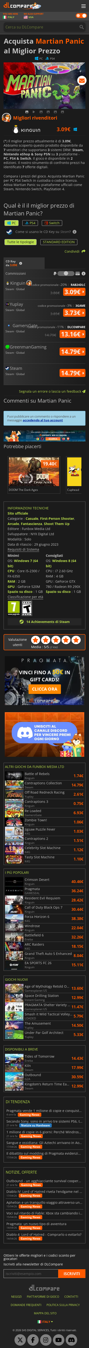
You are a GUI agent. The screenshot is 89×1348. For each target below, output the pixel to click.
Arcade (13, 523)
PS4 (30, 223)
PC (11, 223)
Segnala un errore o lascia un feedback (52, 391)
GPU (11, 586)
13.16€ (72, 334)
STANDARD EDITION (59, 242)
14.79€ (72, 352)
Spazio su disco (20, 591)
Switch (52, 223)
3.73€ (74, 313)
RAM (11, 581)
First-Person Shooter (57, 518)
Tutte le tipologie (20, 242)
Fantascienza (31, 523)
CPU (11, 571)
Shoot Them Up (57, 523)
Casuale (32, 518)
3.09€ (74, 292)
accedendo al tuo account (43, 420)
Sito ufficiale (18, 513)
